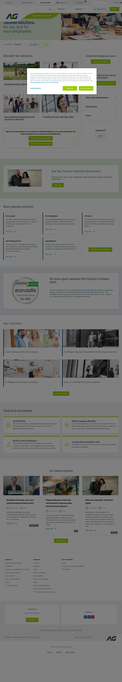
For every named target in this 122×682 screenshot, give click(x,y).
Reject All (70, 88)
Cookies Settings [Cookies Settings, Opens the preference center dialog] (35, 88)
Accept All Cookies (86, 88)
